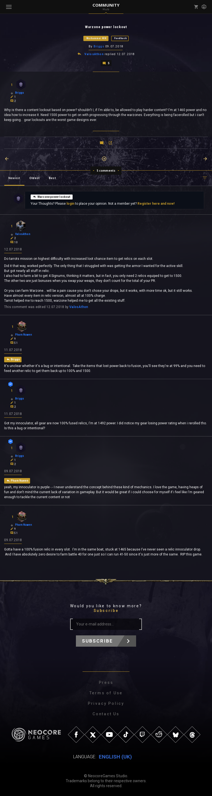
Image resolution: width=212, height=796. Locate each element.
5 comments (106, 170)
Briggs (99, 46)
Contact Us (106, 713)
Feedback (120, 38)
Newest (14, 177)
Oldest (34, 177)
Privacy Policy (106, 703)
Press (106, 682)
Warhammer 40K (96, 38)
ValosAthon (94, 53)
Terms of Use (106, 692)
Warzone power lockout (51, 196)
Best (52, 177)
